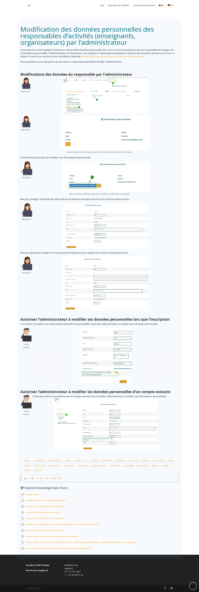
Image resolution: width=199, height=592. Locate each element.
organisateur (68, 465)
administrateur (39, 460)
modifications (158, 460)
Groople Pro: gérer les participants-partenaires (46, 500)
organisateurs (82, 465)
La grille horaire (32, 494)
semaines (165, 465)
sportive (27, 470)
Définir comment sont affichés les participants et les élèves (52, 536)
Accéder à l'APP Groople (37, 565)
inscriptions (145, 460)
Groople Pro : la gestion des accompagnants (45, 506)
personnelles (115, 465)
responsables (143, 465)
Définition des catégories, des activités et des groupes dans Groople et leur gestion (62, 524)
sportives (37, 470)
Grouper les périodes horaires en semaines (45, 530)
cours (87, 460)
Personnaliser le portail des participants (43, 512)
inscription (133, 460)
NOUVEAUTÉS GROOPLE (144, 6)
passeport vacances (99, 465)
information (107, 460)
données (95, 460)
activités (27, 460)
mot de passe (39, 465)
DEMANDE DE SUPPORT (119, 6)
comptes (77, 460)
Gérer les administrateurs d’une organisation (45, 518)
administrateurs (55, 460)
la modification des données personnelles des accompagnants (112, 56)
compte (68, 460)
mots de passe (54, 465)
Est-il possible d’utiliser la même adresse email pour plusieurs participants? (58, 548)
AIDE (102, 6)
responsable (129, 465)
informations (121, 460)
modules (27, 465)
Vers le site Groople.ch (37, 570)
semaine (155, 465)
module (171, 460)
